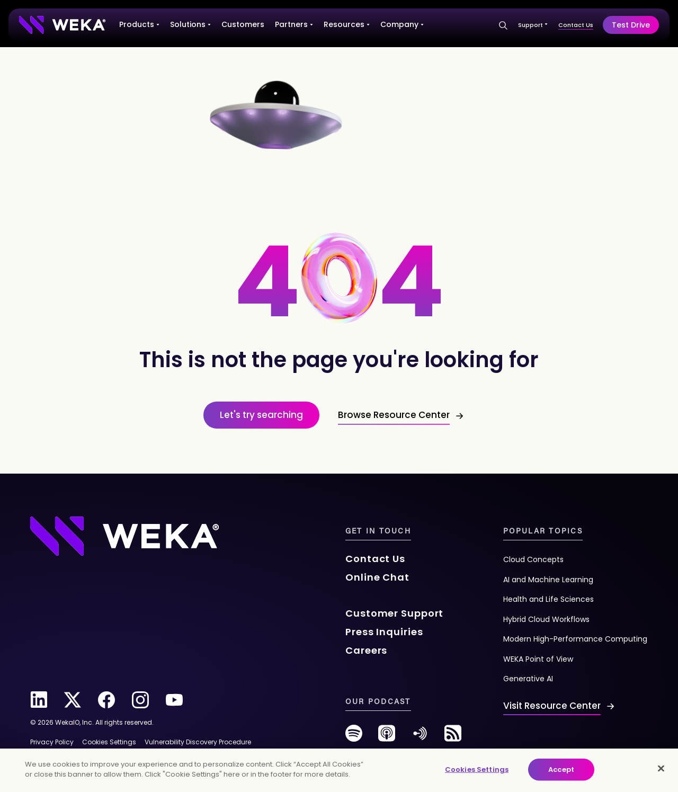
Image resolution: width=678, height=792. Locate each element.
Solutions (190, 24)
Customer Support (394, 613)
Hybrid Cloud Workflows (546, 619)
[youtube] (174, 699)
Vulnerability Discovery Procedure (198, 741)
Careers (366, 650)
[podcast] (386, 737)
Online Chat (377, 577)
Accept (561, 769)
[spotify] (353, 737)
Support (533, 25)
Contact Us (575, 25)
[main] (339, 770)
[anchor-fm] (420, 737)
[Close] (661, 768)
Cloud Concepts (533, 559)
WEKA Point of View (538, 659)
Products (139, 24)
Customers (242, 24)
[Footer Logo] (124, 535)
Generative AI (528, 678)
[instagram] (140, 699)
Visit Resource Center (552, 705)
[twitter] (72, 699)
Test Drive (631, 25)
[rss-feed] (452, 737)
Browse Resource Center (394, 414)
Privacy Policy (52, 741)
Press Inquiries (384, 631)
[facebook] (106, 699)
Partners (294, 24)
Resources (347, 24)
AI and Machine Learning (548, 579)
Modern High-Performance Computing (575, 639)
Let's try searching (261, 414)
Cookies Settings (476, 769)
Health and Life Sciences (548, 599)
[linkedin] (38, 699)
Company (402, 24)
